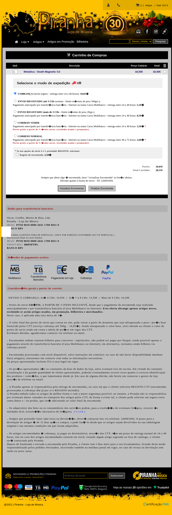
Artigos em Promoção (60, 41)
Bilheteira (82, 41)
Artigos (38, 41)
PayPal (106, 278)
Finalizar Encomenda (102, 188)
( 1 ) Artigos (144, 5)
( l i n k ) (79, 411)
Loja (25, 41)
